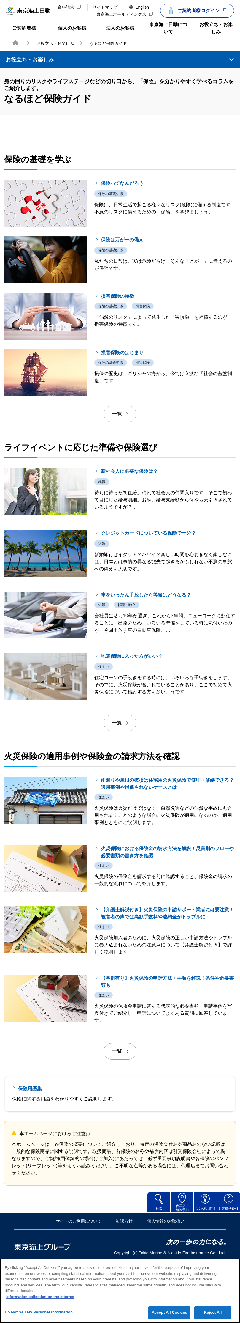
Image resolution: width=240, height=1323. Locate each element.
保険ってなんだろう (122, 242)
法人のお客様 (115, 28)
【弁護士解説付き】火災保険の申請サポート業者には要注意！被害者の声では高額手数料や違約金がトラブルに (167, 972)
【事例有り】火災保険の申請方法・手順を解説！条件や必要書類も (167, 1040)
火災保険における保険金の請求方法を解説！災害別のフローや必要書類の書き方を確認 (167, 911)
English (139, 7)
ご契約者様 (23, 28)
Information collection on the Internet (40, 1303)
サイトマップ (105, 7)
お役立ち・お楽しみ (212, 27)
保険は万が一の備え (122, 298)
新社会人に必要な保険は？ (129, 530)
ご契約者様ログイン (196, 10)
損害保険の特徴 (117, 355)
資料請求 (69, 7)
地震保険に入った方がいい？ (132, 715)
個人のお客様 (67, 28)
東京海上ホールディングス (124, 14)
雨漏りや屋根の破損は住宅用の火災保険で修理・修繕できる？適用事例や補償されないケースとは (167, 842)
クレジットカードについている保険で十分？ (148, 591)
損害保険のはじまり (122, 411)
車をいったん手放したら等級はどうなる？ (146, 653)
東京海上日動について (165, 27)
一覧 (117, 472)
